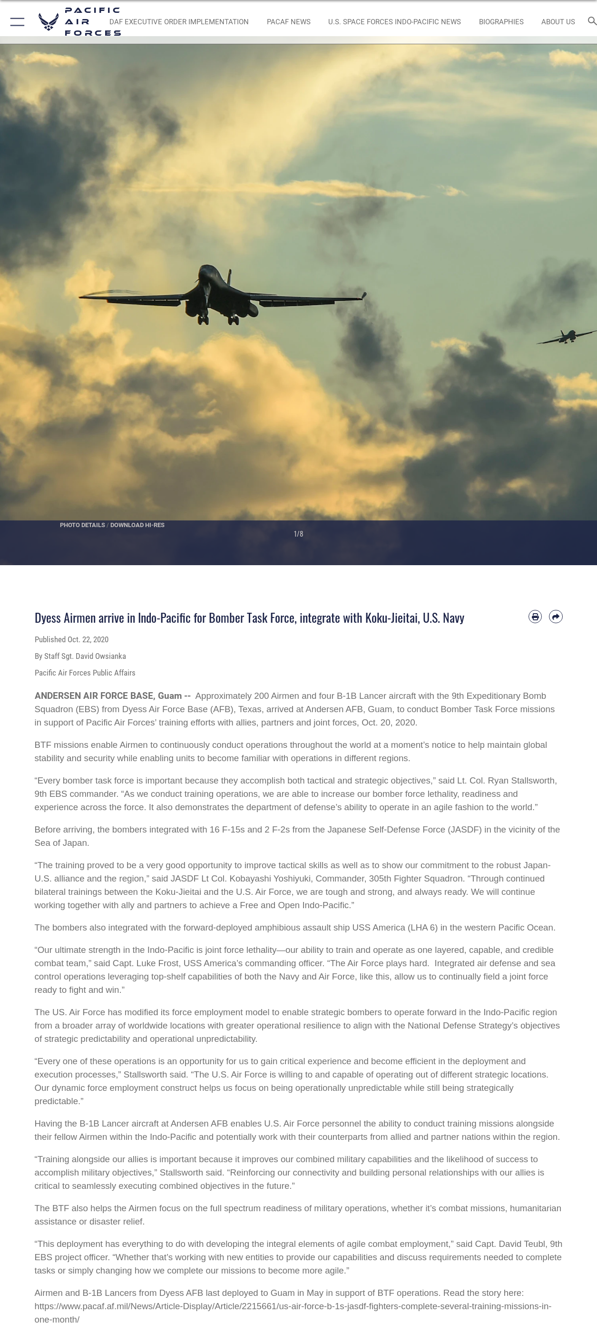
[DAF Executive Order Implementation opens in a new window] (179, 22)
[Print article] (535, 616)
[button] (15, 22)
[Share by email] (555, 616)
